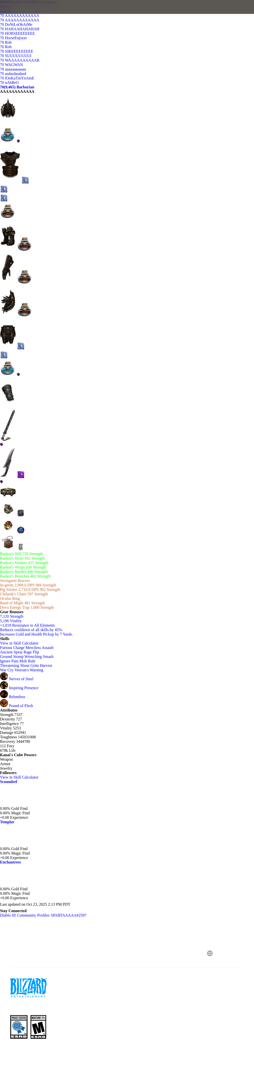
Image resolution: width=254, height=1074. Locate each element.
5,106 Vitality (11, 621)
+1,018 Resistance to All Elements (27, 625)
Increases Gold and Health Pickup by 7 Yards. (36, 634)
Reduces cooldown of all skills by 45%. (31, 630)
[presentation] (19, 13)
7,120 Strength (11, 616)
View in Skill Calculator (21, 643)
